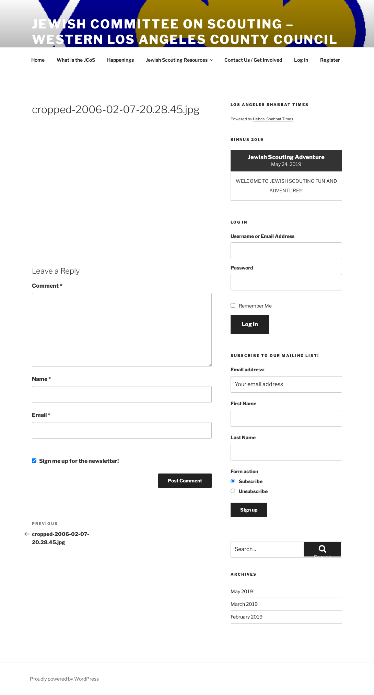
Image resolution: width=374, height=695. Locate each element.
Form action (244, 471)
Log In (301, 60)
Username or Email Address (262, 236)
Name (41, 379)
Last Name (243, 437)
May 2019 (242, 591)
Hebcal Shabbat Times (273, 119)
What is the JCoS (76, 60)
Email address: (248, 369)
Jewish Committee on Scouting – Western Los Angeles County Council (185, 31)
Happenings (120, 60)
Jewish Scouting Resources (180, 60)
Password (242, 268)
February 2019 (246, 617)
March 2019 (244, 604)
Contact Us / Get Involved (253, 60)
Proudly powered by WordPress (64, 679)
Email (41, 415)
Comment (47, 286)
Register (330, 60)
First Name (243, 403)
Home (38, 60)
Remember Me (255, 306)
